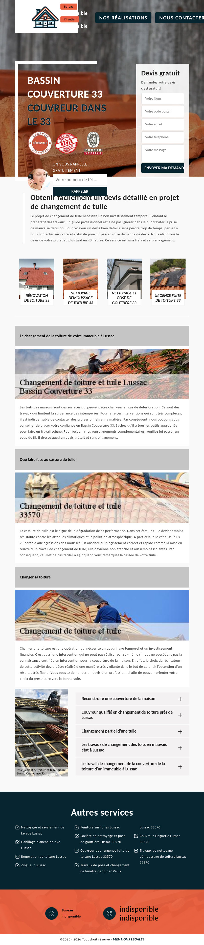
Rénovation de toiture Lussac (43, 856)
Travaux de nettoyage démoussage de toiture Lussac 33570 (163, 856)
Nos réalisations (123, 18)
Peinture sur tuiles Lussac (100, 827)
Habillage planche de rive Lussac (40, 845)
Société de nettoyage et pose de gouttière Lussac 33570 (102, 839)
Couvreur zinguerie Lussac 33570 (160, 839)
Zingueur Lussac (33, 865)
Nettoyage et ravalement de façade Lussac (42, 830)
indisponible (74, 13)
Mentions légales (128, 939)
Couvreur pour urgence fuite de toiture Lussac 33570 (104, 853)
